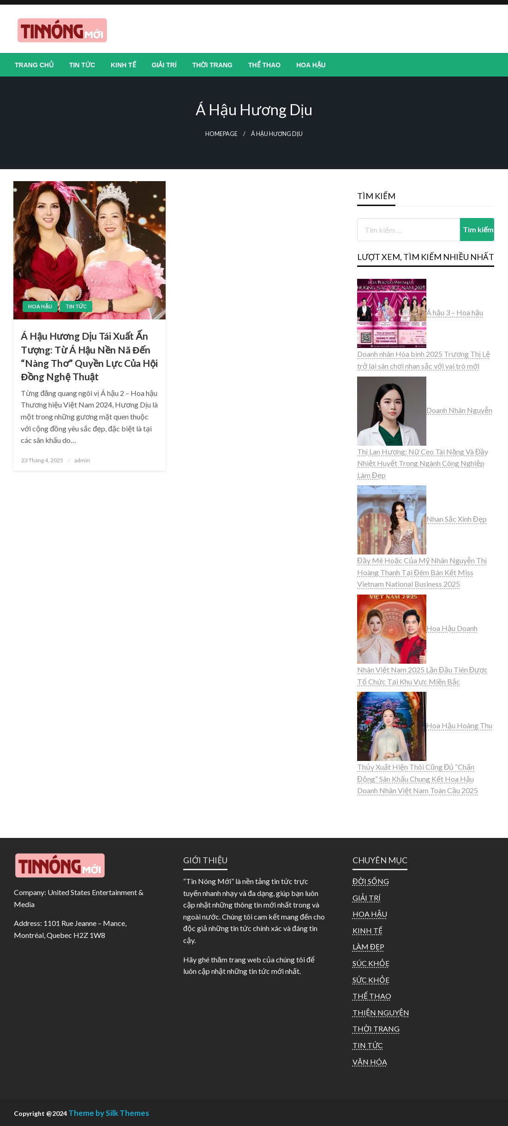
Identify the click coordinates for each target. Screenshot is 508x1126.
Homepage (221, 133)
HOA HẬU (311, 65)
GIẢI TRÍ (164, 65)
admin (82, 460)
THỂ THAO (264, 65)
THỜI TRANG (212, 65)
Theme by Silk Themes (108, 1113)
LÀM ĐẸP (368, 946)
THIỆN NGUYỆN (381, 1012)
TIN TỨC (82, 65)
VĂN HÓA (370, 1061)
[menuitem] (34, 65)
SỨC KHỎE (371, 979)
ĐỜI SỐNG (371, 881)
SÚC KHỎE (371, 963)
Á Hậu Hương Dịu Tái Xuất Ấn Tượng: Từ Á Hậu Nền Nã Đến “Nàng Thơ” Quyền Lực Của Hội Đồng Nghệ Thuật (89, 356)
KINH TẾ (123, 65)
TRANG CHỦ (34, 65)
